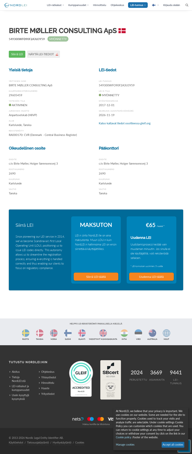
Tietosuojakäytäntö (38, 442)
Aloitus (16, 371)
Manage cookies (125, 444)
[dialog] (150, 428)
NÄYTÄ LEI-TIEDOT (43, 54)
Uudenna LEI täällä (151, 276)
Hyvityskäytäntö (62, 442)
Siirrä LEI (17, 54)
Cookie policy (123, 437)
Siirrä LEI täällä (96, 276)
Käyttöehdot (16, 442)
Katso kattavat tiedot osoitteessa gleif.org (125, 123)
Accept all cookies (173, 444)
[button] (55, 5)
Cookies (79, 442)
